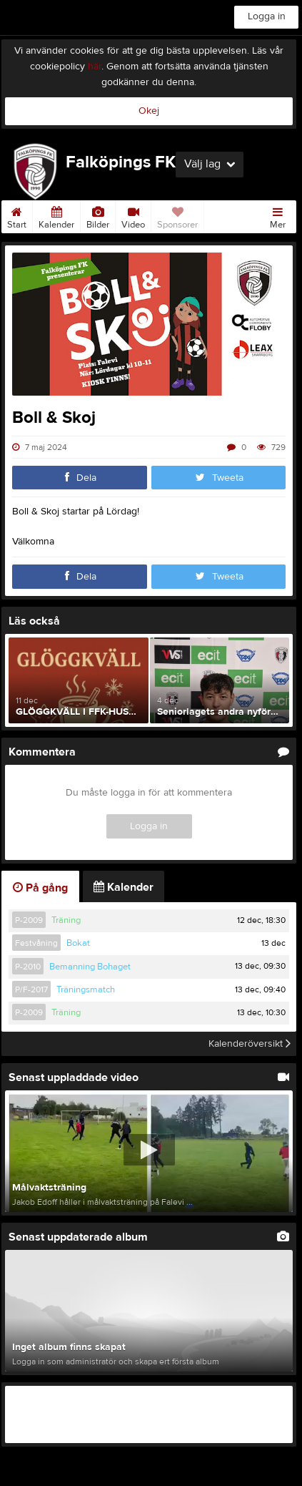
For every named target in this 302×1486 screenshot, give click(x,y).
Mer (278, 215)
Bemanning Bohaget (90, 966)
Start (16, 215)
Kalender (56, 215)
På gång (40, 888)
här (94, 66)
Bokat (78, 943)
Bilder (97, 215)
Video (133, 215)
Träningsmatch (85, 989)
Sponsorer (177, 215)
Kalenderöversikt (249, 1043)
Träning (66, 920)
